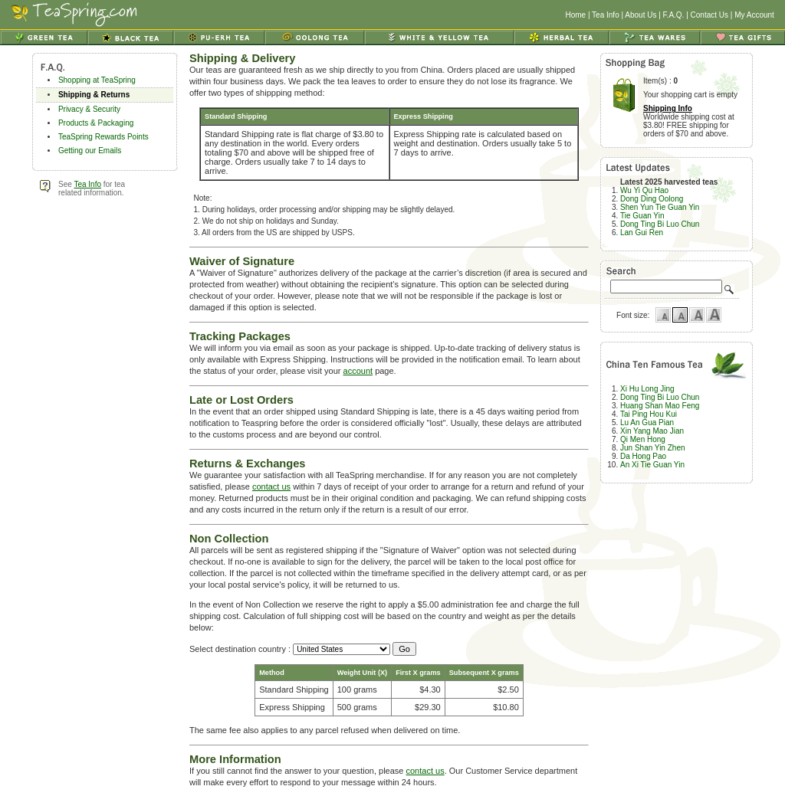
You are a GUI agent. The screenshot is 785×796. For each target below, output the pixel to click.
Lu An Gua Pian (647, 422)
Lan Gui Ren (641, 232)
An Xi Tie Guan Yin (652, 464)
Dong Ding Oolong (651, 199)
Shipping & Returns (94, 94)
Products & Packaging (95, 123)
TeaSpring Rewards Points (103, 137)
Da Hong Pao (643, 456)
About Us (640, 15)
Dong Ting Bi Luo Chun (659, 224)
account (358, 370)
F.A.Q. (674, 15)
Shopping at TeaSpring (97, 80)
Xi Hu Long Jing (647, 389)
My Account (754, 15)
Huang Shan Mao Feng (659, 405)
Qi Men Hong (642, 439)
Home (575, 15)
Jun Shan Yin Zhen (652, 448)
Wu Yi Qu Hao (644, 190)
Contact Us (709, 15)
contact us (271, 486)
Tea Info (605, 15)
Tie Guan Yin (642, 215)
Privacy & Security (89, 109)
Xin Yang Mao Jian (652, 431)
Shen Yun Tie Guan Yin (659, 207)
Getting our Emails (89, 150)
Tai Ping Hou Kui (648, 414)
